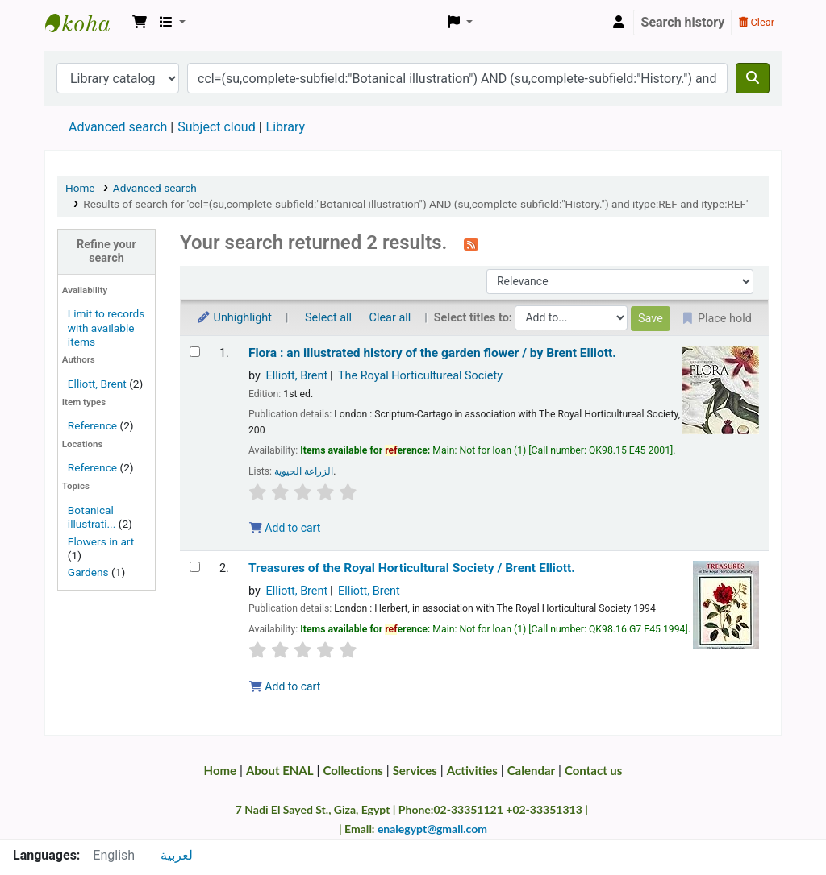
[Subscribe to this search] (471, 244)
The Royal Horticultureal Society (420, 376)
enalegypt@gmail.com (432, 829)
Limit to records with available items (106, 327)
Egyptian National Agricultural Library (85, 22)
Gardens (88, 572)
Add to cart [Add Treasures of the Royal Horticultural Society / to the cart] (284, 686)
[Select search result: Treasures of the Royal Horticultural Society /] (195, 567)
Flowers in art (101, 541)
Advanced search (118, 127)
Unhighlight (234, 318)
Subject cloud (216, 127)
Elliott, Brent (97, 383)
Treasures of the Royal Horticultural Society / (411, 568)
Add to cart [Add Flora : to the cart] (284, 527)
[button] (139, 22)
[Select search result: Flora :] (195, 351)
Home (80, 187)
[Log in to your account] (618, 22)
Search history (683, 22)
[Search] (753, 78)
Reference (92, 425)
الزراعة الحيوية (303, 471)
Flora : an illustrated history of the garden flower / (432, 353)
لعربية (177, 855)
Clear (756, 22)
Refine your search (106, 251)
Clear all (390, 318)
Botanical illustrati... (91, 517)
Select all (328, 318)
